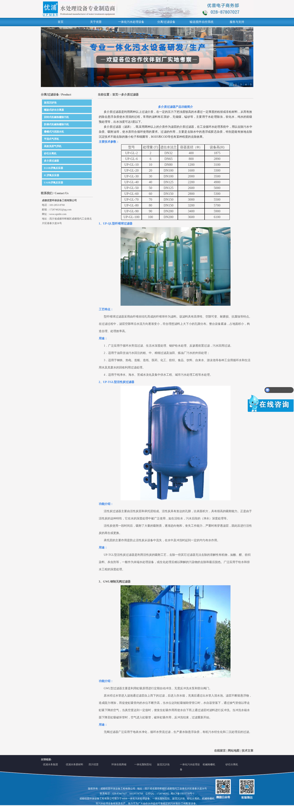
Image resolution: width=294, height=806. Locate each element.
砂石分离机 (50, 153)
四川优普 (94, 764)
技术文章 (247, 750)
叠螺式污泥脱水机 (54, 131)
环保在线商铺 (118, 764)
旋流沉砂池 (50, 102)
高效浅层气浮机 (52, 146)
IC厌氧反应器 (51, 175)
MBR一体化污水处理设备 (136, 798)
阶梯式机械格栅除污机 (56, 124)
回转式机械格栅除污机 (56, 117)
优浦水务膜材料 (74, 764)
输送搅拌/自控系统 (202, 21)
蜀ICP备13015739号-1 (182, 793)
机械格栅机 (209, 764)
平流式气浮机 (51, 138)
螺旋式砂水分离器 (54, 109)
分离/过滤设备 (166, 21)
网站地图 (233, 750)
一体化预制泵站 (143, 764)
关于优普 (96, 21)
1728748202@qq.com (60, 209)
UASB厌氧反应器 (53, 182)
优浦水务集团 (50, 764)
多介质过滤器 (51, 160)
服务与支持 (237, 21)
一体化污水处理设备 (131, 21)
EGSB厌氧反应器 (53, 168)
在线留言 (220, 750)
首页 (60, 21)
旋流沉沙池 (163, 764)
